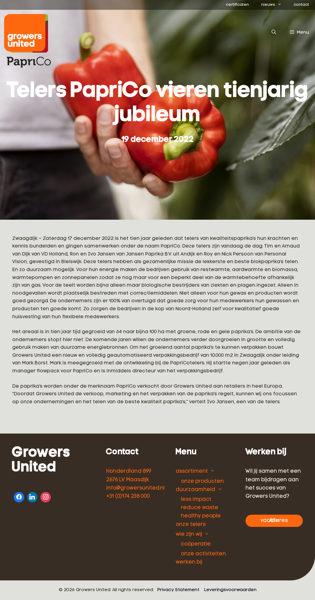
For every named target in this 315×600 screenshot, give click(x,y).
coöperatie (196, 544)
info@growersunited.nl (135, 488)
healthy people (201, 516)
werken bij (189, 562)
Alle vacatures (274, 520)
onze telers (191, 524)
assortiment (192, 471)
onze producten (202, 481)
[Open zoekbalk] (273, 33)
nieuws (274, 5)
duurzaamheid (195, 489)
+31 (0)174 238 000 (128, 496)
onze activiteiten (203, 554)
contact (301, 5)
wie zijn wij (189, 534)
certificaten (237, 5)
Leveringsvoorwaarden (230, 590)
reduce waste (199, 507)
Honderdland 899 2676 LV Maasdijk (128, 475)
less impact (196, 499)
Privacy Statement (178, 590)
